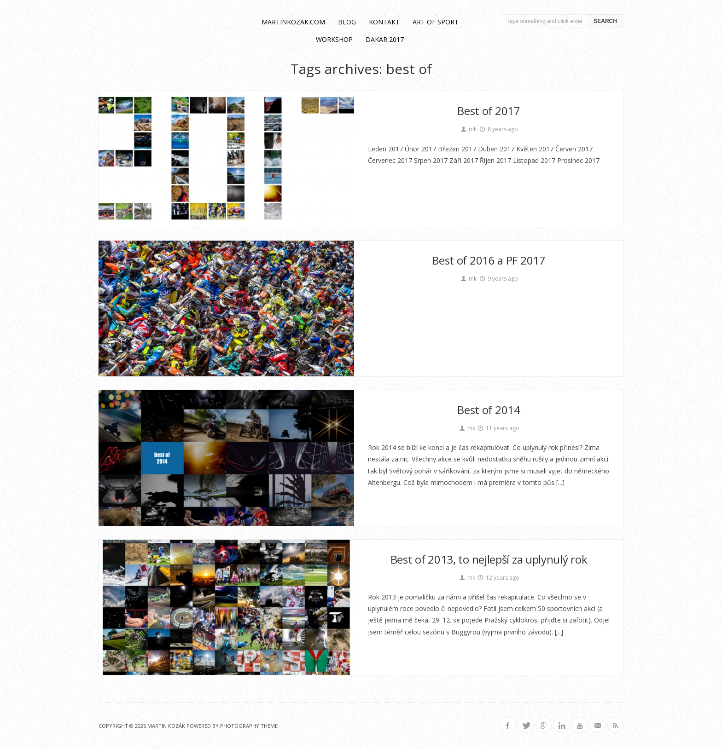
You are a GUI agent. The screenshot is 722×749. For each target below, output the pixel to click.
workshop (334, 39)
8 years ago (498, 129)
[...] (559, 482)
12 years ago (498, 578)
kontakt (384, 21)
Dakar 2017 (385, 39)
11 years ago (498, 428)
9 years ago (498, 278)
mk (468, 129)
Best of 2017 (488, 110)
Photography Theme (249, 725)
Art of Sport (436, 21)
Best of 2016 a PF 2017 (488, 260)
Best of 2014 (488, 409)
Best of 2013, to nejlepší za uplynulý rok (489, 559)
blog (347, 21)
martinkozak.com (293, 21)
